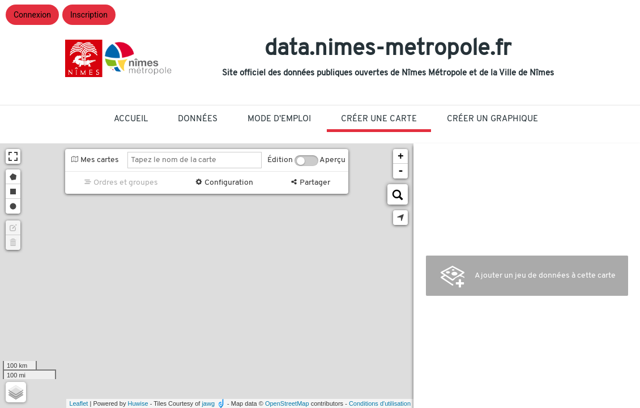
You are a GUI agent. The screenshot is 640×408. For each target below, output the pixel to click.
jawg (208, 403)
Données (197, 119)
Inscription (89, 14)
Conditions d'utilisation (380, 403)
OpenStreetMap (287, 403)
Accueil (131, 119)
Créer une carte (379, 119)
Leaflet (78, 403)
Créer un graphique (492, 119)
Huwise (138, 403)
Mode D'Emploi (279, 119)
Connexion (32, 14)
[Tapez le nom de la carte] (194, 160)
